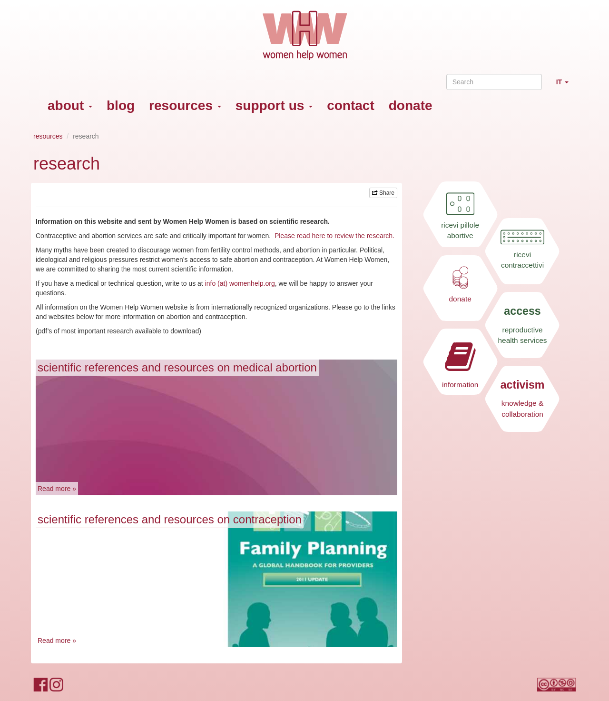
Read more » (57, 488)
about (70, 105)
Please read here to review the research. (334, 236)
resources (185, 105)
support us (274, 105)
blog (121, 105)
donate (410, 105)
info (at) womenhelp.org (240, 283)
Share (383, 193)
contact (350, 105)
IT (566, 86)
